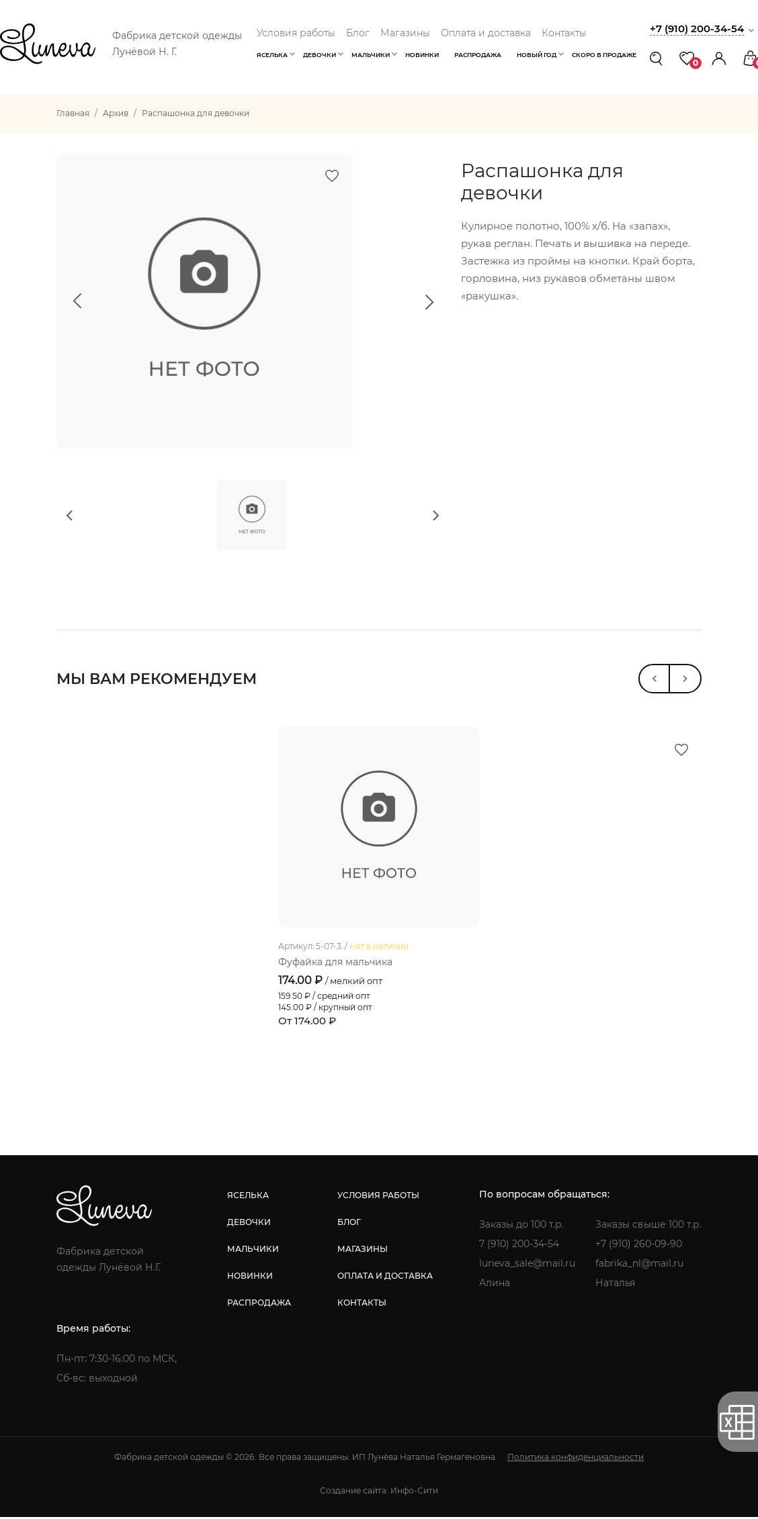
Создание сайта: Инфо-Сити (379, 1493)
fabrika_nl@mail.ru (639, 1266)
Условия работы (296, 33)
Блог (358, 33)
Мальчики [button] (370, 54)
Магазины (405, 33)
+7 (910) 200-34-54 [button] (697, 28)
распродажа (259, 1305)
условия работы (378, 1198)
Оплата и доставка (486, 33)
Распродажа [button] (477, 54)
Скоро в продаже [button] (604, 54)
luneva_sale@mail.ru (527, 1266)
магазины (362, 1251)
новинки (250, 1278)
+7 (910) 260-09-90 (638, 1246)
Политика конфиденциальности (575, 1460)
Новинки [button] (422, 54)
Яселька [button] (272, 54)
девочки (249, 1225)
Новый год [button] (536, 54)
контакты (361, 1305)
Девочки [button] (319, 54)
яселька (248, 1198)
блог (349, 1225)
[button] (719, 58)
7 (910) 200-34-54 (519, 1246)
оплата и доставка (385, 1278)
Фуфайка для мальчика (335, 965)
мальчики (253, 1251)
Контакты (564, 33)
